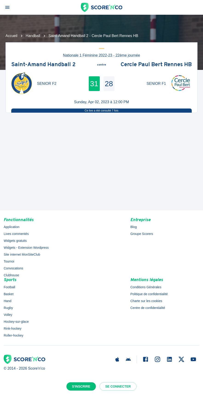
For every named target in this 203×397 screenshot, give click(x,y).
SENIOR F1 (156, 84)
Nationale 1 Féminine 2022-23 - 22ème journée (101, 55)
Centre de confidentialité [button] (147, 308)
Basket (9, 294)
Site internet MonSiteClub (22, 254)
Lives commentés (16, 234)
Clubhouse (11, 275)
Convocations (13, 268)
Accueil (11, 36)
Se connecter (118, 386)
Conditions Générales (145, 287)
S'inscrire (81, 386)
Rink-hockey (12, 328)
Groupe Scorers (141, 234)
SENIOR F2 (46, 84)
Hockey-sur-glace (16, 321)
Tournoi (9, 261)
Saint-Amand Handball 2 (43, 65)
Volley (8, 315)
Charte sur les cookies (146, 301)
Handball (33, 36)
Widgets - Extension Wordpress (26, 247)
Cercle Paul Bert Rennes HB (156, 65)
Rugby (8, 308)
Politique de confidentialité (149, 294)
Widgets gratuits (15, 241)
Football (9, 287)
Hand (7, 301)
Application (12, 227)
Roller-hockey (13, 335)
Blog (133, 227)
